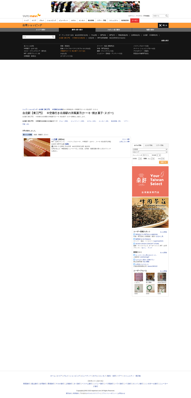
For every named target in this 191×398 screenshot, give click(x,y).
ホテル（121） (92, 121)
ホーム (52, 376)
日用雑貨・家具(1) (30, 56)
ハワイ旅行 (119, 384)
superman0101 (158, 241)
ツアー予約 (159, 145)
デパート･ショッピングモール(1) (144, 48)
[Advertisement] (95, 66)
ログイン (131, 16)
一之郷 (54, 139)
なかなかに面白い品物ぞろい (145, 260)
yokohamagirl (144, 257)
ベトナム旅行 (87, 384)
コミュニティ (113, 20)
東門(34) (103, 35)
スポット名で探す (113, 30)
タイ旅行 (77, 384)
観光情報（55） (116, 121)
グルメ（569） (64, 121)
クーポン (135, 20)
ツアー (119, 376)
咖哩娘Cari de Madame (143, 239)
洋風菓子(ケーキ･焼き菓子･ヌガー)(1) (72, 51)
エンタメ (82, 20)
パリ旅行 (128, 384)
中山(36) (94, 35)
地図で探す (150, 30)
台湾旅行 (42, 384)
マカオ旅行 (60, 384)
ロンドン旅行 (138, 384)
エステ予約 (148, 145)
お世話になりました (142, 264)
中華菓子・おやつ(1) (30, 48)
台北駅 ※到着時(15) (150, 35)
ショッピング (51, 20)
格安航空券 (125, 20)
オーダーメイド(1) (66, 56)
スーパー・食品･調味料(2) (105, 46)
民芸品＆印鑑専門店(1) (141, 53)
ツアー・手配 (101, 20)
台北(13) (91, 38)
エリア (34, 20)
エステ (93, 393)
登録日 (40, 135)
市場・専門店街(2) (103, 48)
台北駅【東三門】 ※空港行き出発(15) (72, 38)
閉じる (165, 25)
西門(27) (112, 35)
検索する (163, 162)
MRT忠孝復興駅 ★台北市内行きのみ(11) (111, 38)
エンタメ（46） (104, 121)
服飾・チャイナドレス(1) (105, 51)
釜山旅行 (34, 384)
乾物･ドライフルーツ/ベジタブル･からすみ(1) (75, 48)
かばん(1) (63, 53)
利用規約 (76, 393)
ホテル (73, 20)
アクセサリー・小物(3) (141, 51)
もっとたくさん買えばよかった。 (147, 255)
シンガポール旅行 (151, 384)
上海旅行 (69, 384)
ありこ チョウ (147, 248)
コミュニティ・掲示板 (132, 376)
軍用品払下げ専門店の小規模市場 (147, 234)
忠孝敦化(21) (135, 35)
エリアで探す (40, 30)
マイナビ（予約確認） (143, 16)
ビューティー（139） (78, 121)
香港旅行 (51, 384)
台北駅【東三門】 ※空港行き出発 (50, 109)
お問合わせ (121, 393)
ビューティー (63, 20)
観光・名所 (111, 376)
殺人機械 (146, 261)
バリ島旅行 (109, 384)
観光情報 (91, 20)
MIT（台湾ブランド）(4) (32, 53)
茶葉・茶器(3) (65, 46)
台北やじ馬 (159, 236)
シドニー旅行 (98, 384)
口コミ (46, 135)
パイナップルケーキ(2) (141, 46)
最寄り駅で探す (77, 30)
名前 (35, 135)
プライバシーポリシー (109, 393)
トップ (26, 20)
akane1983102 (152, 266)
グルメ (41, 20)
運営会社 (69, 393)
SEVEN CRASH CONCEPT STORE (147, 244)
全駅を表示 (165, 40)
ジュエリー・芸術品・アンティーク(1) (109, 53)
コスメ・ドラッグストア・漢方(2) (35, 51)
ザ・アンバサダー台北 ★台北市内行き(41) (73, 35)
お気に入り (124, 141)
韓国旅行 (26, 384)
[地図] (67, 144)
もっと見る (163, 232)
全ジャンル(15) (29, 46)
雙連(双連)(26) (123, 35)
